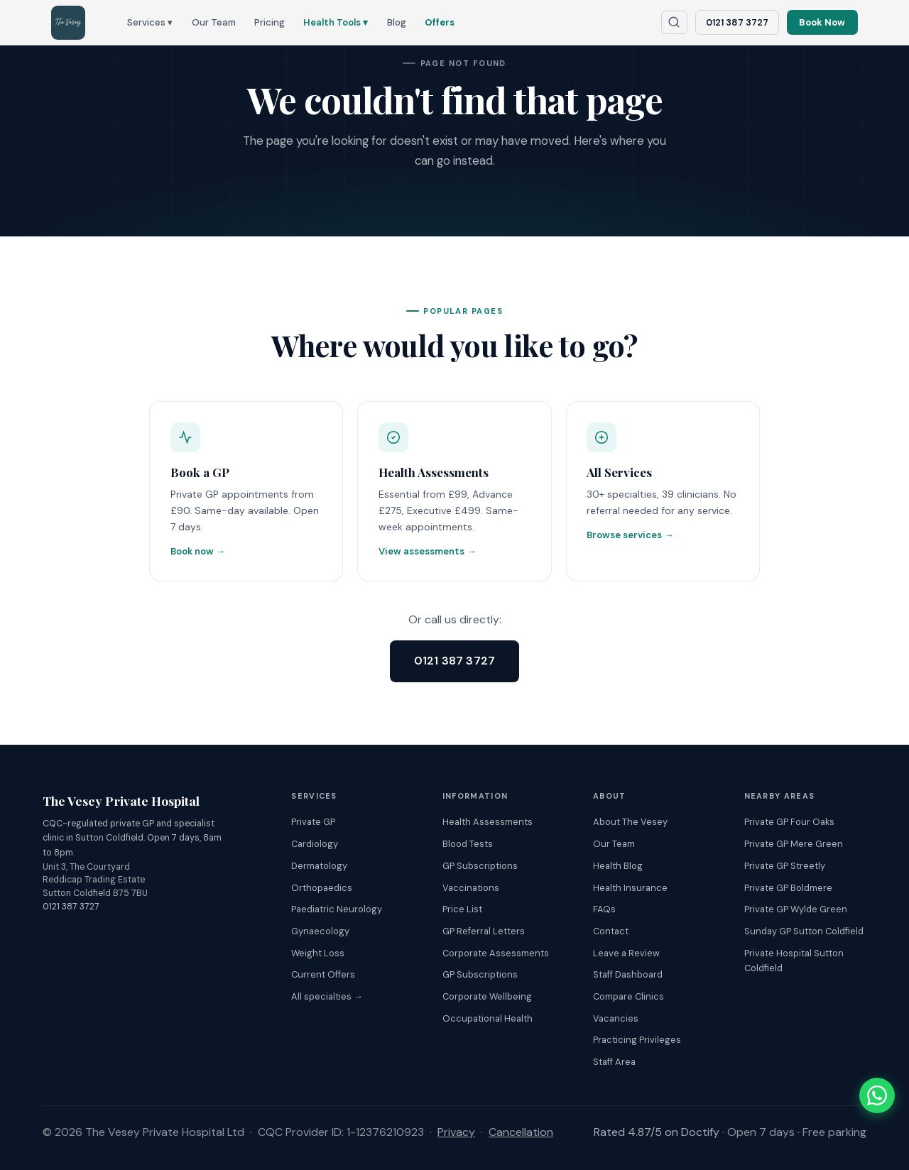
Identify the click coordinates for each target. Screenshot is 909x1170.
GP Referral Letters (483, 931)
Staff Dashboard (628, 975)
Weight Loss (317, 953)
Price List (462, 910)
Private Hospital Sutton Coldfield (794, 960)
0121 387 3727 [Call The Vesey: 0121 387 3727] (737, 22)
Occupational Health (487, 1018)
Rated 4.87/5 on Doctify (656, 1132)
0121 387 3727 (454, 660)
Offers (439, 22)
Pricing (269, 22)
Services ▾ (150, 22)
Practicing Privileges (637, 1040)
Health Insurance (630, 888)
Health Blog (618, 866)
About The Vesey (630, 822)
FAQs (604, 910)
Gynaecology (320, 931)
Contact (610, 931)
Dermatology (319, 866)
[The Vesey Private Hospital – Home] (68, 23)
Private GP (313, 822)
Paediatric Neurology (336, 910)
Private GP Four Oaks (789, 822)
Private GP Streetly (784, 866)
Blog (396, 22)
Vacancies (615, 1018)
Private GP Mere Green (793, 844)
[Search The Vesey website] (674, 22)
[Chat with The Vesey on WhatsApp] (877, 1095)
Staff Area (614, 1062)
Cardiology (314, 844)
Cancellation (521, 1132)
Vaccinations (470, 888)
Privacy (456, 1132)
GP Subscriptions (480, 866)
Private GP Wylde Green (795, 910)
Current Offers (323, 975)
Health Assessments (487, 822)
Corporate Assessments (495, 953)
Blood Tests (467, 844)
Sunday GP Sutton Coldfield (804, 931)
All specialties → (327, 996)
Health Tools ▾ (335, 22)
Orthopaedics (321, 888)
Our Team (214, 22)
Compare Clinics (628, 996)
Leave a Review (626, 953)
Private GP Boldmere (788, 888)
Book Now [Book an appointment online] (822, 22)
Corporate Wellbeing (487, 996)
